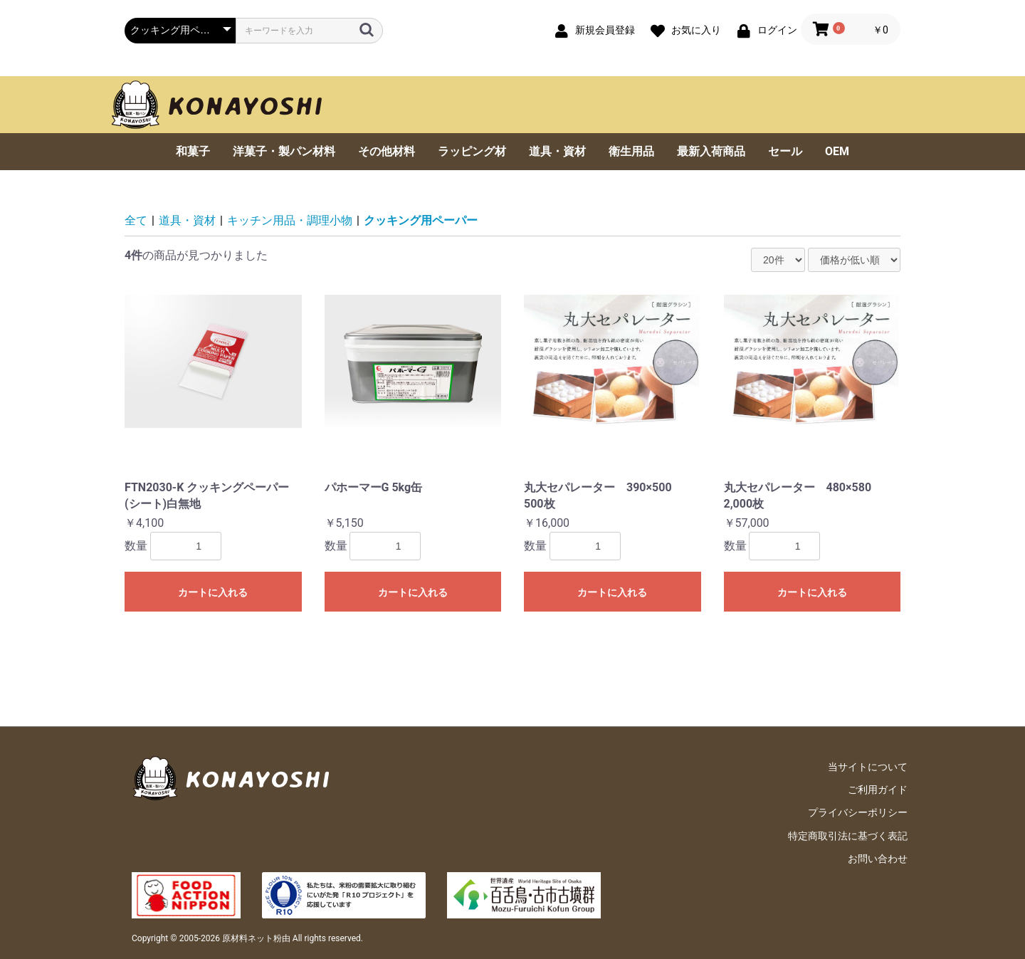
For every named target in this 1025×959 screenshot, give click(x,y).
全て (136, 220)
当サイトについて (868, 766)
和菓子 (193, 151)
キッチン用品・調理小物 (289, 220)
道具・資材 (557, 151)
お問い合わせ (878, 858)
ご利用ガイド (878, 789)
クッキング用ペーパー (421, 220)
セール (785, 151)
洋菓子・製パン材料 (284, 151)
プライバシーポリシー (858, 812)
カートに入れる (213, 592)
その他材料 (386, 151)
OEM (837, 151)
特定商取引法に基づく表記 (848, 836)
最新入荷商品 (711, 151)
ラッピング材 (472, 151)
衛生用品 (631, 151)
